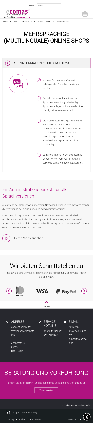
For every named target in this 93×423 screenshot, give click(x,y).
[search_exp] (49, 5)
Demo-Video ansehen (28, 238)
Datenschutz (72, 419)
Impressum (35, 419)
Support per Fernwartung (24, 412)
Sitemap (10, 419)
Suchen (22, 419)
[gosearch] (64, 5)
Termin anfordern (46, 390)
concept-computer (83, 405)
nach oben (46, 307)
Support (31, 5)
